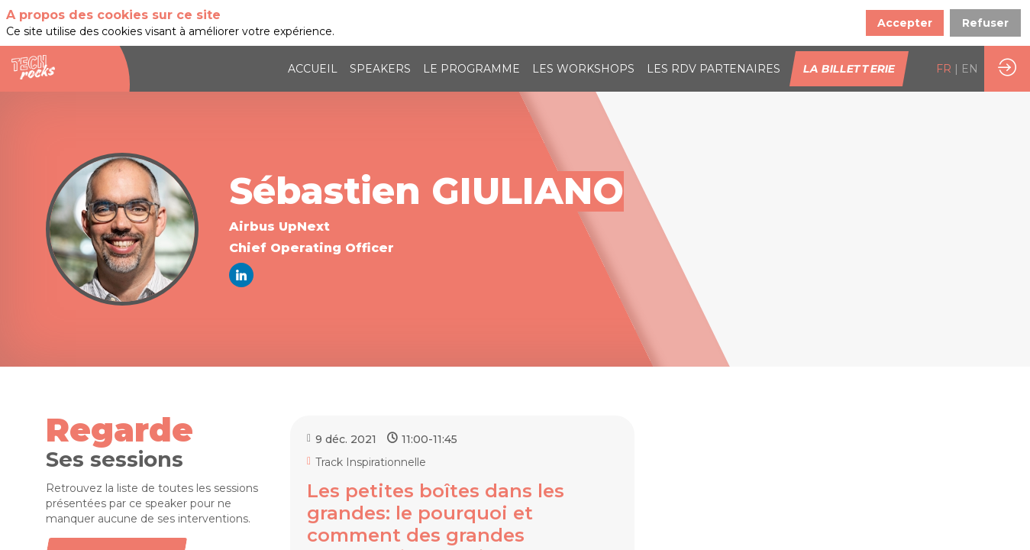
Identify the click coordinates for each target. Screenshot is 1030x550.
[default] (713, 69)
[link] (312, 69)
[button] (849, 68)
